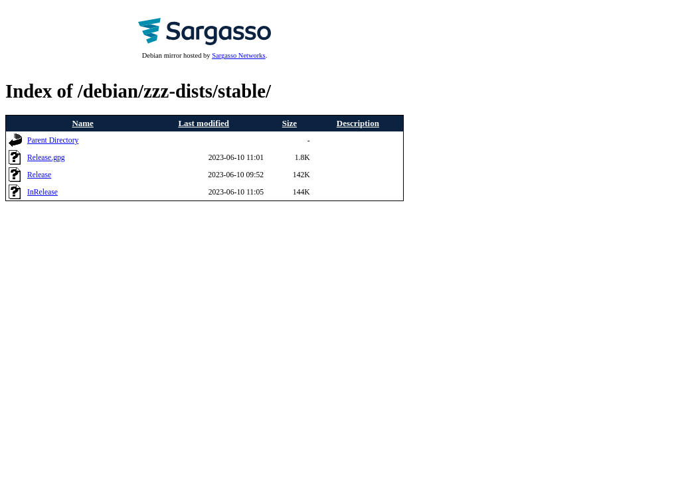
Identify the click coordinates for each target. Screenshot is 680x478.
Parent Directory (52, 140)
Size (289, 123)
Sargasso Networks (238, 55)
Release (39, 175)
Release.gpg (46, 157)
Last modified (203, 123)
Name (83, 123)
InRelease (42, 192)
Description (358, 123)
